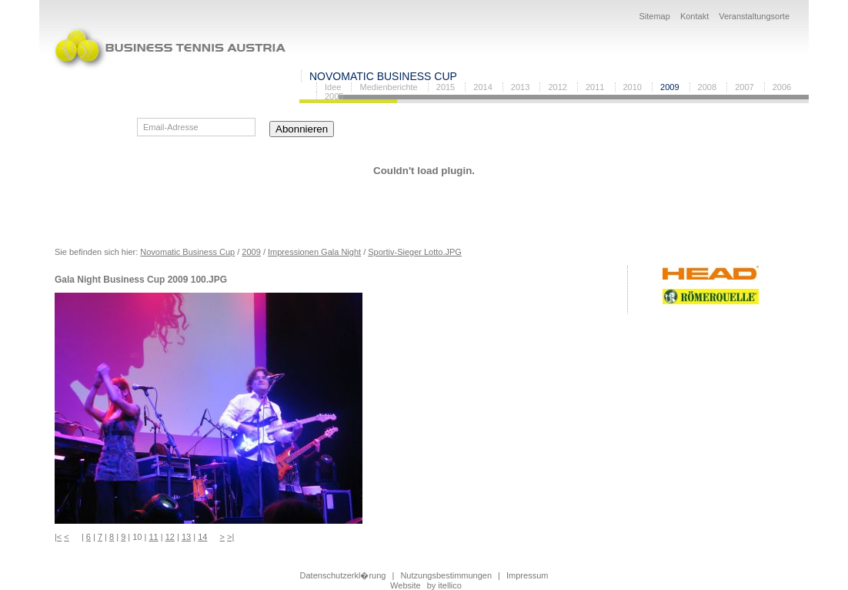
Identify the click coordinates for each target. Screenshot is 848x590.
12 (170, 536)
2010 (632, 87)
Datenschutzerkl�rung (343, 575)
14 (202, 536)
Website (405, 585)
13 (186, 536)
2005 (334, 96)
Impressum (527, 575)
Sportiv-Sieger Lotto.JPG (415, 251)
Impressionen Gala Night (314, 251)
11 (153, 536)
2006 (782, 87)
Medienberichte (388, 87)
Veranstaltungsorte (754, 16)
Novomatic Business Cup (383, 76)
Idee (333, 87)
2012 (557, 87)
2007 (744, 87)
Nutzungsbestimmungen (446, 575)
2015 (445, 87)
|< (58, 536)
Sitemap (654, 16)
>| (230, 536)
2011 (595, 87)
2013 (520, 87)
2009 (669, 87)
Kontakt (694, 16)
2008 (707, 87)
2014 (482, 87)
